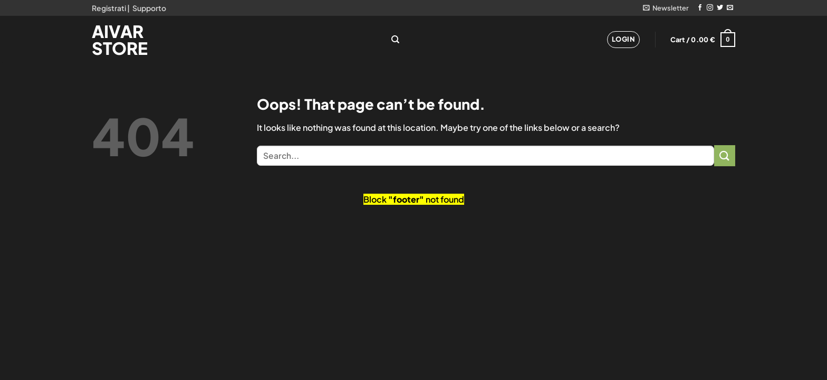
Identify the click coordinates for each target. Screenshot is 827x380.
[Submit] (724, 155)
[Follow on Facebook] (700, 8)
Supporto (149, 8)
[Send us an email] (730, 8)
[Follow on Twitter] (720, 8)
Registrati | (111, 8)
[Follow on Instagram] (710, 8)
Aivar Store (120, 39)
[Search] (395, 40)
